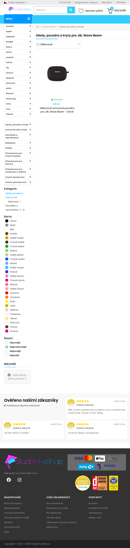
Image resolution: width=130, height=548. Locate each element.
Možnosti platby (12, 508)
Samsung (11, 98)
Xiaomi (9, 114)
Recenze (8, 522)
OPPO (9, 88)
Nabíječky (10, 143)
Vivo (8, 109)
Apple (9, 31)
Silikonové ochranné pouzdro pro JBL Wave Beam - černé (57, 109)
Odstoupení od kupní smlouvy (61, 522)
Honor (9, 52)
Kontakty (93, 503)
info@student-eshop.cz (86, 2)
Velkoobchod (95, 512)
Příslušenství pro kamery (13, 162)
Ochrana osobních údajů (16, 517)
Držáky (8, 148)
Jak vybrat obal (12, 527)
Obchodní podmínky (14, 512)
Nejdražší (14, 355)
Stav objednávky (54, 503)
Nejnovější (15, 342)
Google (9, 41)
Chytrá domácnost (15, 177)
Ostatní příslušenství (16, 182)
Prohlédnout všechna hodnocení (22, 405)
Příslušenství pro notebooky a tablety (15, 170)
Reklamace (52, 527)
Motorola (10, 83)
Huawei (10, 57)
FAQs (6, 531)
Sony (8, 103)
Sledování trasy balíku (57, 508)
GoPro (9, 47)
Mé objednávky (54, 512)
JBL (7, 67)
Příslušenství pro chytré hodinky (13, 154)
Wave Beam (49, 26)
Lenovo (9, 72)
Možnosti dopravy (13, 503)
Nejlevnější (15, 351)
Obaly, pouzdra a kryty (16, 124)
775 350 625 (65, 2)
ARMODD (10, 36)
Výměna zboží (53, 517)
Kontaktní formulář (98, 508)
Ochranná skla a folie (16, 129)
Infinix (9, 62)
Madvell (10, 78)
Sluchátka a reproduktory (12, 136)
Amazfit (10, 26)
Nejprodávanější (18, 346)
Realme (10, 93)
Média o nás (95, 517)
